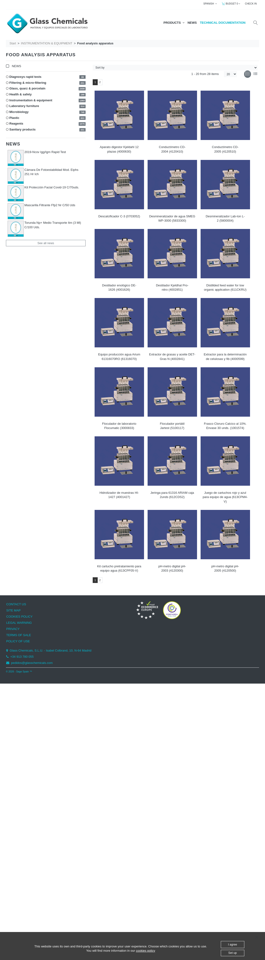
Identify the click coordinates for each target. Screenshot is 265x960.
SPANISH (210, 3)
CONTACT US (16, 604)
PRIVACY (12, 629)
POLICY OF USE (18, 641)
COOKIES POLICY (19, 616)
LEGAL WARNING (19, 622)
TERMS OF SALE (18, 635)
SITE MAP (13, 610)
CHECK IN (251, 3)
